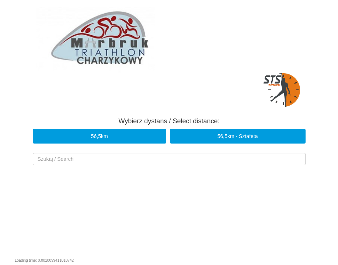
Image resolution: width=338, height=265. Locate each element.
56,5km (99, 136)
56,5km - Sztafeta (237, 136)
